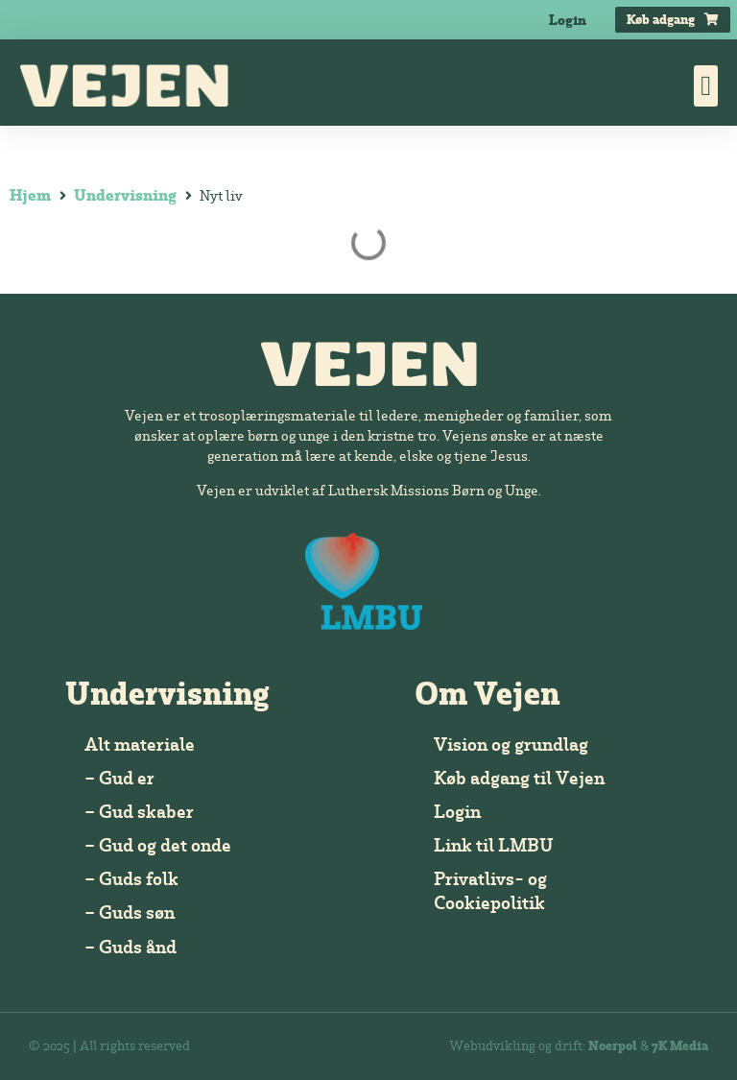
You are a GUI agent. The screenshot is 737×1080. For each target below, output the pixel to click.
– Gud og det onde (157, 844)
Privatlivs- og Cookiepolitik (490, 890)
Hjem (30, 194)
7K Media (680, 1045)
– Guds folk (131, 878)
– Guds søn (129, 912)
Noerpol (612, 1045)
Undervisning (125, 194)
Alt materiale (139, 744)
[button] (706, 86)
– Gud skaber (139, 811)
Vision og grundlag (511, 744)
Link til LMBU (494, 844)
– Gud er (119, 777)
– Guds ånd (130, 946)
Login (567, 20)
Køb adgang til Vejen (519, 777)
